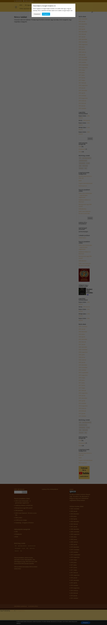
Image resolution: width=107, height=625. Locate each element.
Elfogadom (46, 14)
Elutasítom (37, 14)
